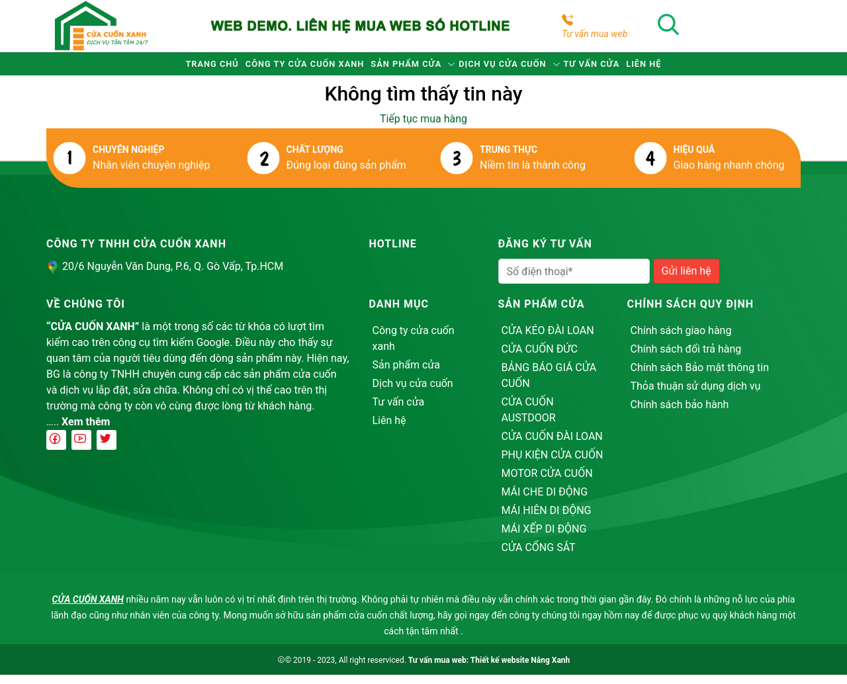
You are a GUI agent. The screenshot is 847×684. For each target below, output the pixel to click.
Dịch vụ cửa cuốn (519, 68)
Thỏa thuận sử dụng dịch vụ (696, 395)
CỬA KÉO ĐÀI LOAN (548, 339)
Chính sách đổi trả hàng (686, 358)
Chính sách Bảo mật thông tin (700, 376)
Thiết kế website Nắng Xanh (520, 669)
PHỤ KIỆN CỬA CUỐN (552, 464)
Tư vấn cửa (634, 68)
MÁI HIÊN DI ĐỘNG (547, 519)
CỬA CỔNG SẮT (539, 556)
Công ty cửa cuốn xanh (268, 68)
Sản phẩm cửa (397, 68)
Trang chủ (147, 68)
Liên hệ (709, 68)
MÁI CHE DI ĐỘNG (545, 501)
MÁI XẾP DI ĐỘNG (544, 538)
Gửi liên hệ (686, 280)
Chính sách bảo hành (680, 413)
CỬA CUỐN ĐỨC (540, 358)
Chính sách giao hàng (681, 339)
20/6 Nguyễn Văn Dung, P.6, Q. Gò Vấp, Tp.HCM (172, 275)
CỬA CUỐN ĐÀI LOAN (552, 445)
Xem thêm (86, 431)
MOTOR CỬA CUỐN (547, 482)
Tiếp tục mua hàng (423, 128)
